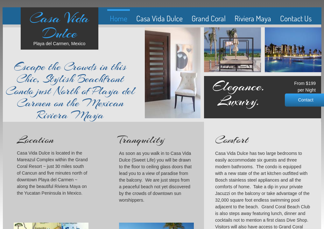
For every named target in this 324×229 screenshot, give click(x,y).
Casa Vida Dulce (159, 18)
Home (118, 18)
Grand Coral (209, 18)
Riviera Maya (253, 18)
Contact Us (296, 18)
